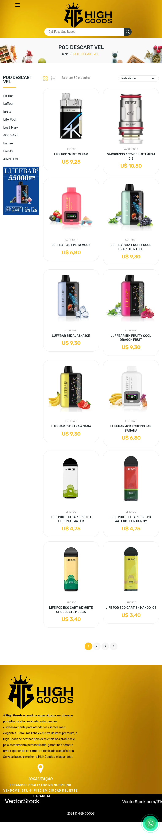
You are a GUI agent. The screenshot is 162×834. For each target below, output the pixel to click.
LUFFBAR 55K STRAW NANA (71, 426)
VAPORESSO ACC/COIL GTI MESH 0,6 (131, 156)
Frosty (8, 151)
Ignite (7, 112)
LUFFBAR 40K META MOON (70, 245)
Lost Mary (10, 127)
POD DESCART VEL (17, 79)
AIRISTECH (11, 159)
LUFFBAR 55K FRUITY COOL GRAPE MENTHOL (131, 247)
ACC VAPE (10, 135)
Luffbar (8, 104)
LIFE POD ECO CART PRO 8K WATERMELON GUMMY (131, 519)
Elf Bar (8, 96)
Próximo (114, 646)
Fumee (8, 143)
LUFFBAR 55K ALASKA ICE (71, 336)
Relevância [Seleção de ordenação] (138, 78)
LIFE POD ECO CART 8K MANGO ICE (131, 608)
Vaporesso (131, 149)
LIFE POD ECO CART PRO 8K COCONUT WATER (71, 519)
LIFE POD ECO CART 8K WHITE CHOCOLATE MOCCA (71, 610)
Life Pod (9, 119)
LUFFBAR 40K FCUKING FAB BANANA (130, 428)
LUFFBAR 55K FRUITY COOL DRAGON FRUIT (131, 338)
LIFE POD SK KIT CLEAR (71, 154)
